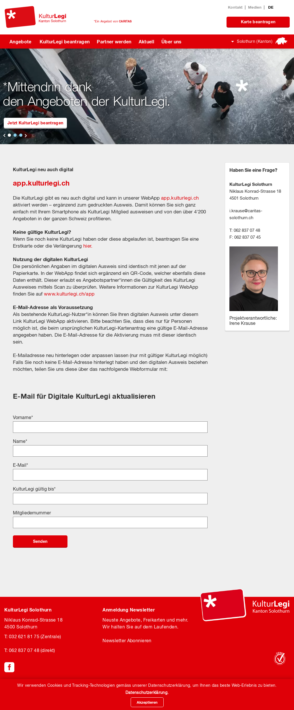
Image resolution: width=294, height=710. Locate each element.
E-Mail (20, 465)
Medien (255, 7)
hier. (88, 246)
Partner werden (114, 41)
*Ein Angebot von (112, 21)
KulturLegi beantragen (65, 41)
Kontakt (235, 7)
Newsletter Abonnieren (126, 640)
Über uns (171, 41)
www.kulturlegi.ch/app (69, 294)
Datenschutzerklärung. (147, 692)
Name (20, 441)
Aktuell (146, 41)
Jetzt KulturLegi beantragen (35, 122)
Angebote (20, 41)
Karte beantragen (258, 21)
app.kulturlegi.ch (41, 183)
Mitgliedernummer (32, 512)
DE (271, 7)
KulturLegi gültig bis (34, 488)
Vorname (23, 417)
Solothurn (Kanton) (254, 41)
